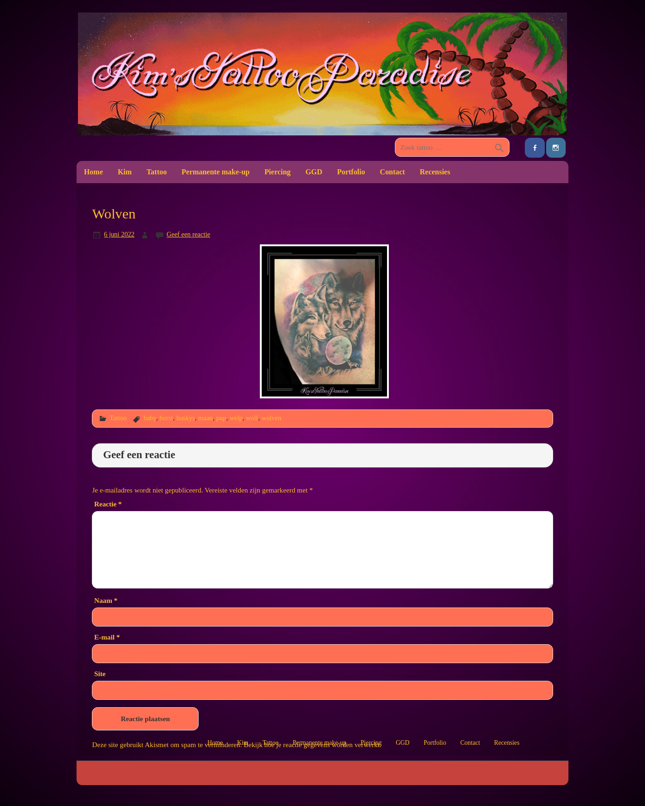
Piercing (277, 172)
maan (205, 418)
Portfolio (351, 172)
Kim (125, 172)
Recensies (435, 172)
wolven (272, 418)
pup (221, 418)
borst (166, 418)
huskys (185, 418)
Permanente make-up (215, 172)
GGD (313, 172)
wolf (252, 418)
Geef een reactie (188, 234)
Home (93, 172)
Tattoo (157, 172)
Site (99, 673)
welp (236, 418)
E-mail (107, 636)
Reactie (108, 503)
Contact (392, 172)
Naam (105, 600)
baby (149, 418)
